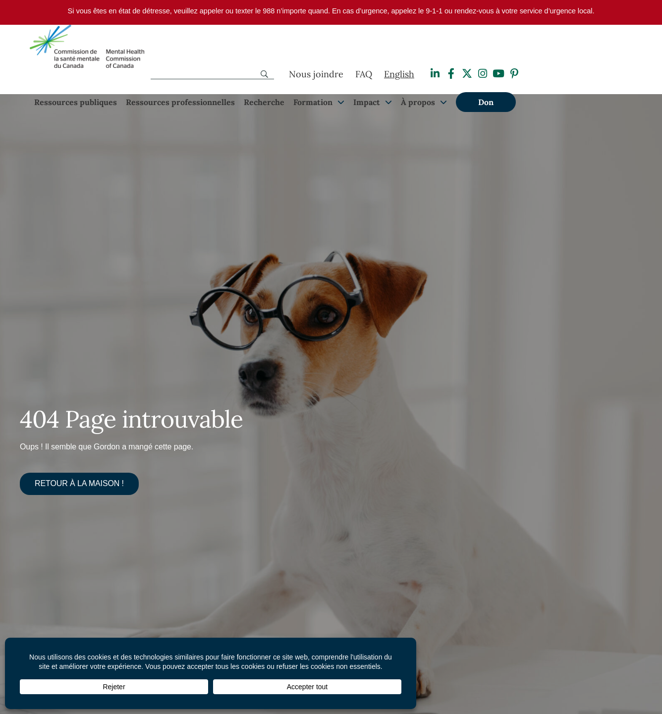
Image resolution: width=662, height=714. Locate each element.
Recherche (264, 102)
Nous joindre (316, 74)
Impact (366, 102)
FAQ (363, 74)
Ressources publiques (75, 102)
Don (486, 102)
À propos (418, 102)
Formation (312, 102)
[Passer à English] (399, 74)
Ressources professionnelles (180, 102)
